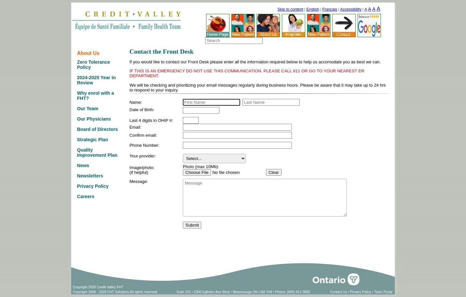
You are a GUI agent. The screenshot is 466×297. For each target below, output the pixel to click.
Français (329, 9)
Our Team (87, 108)
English (312, 9)
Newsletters (90, 175)
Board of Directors (97, 129)
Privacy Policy (93, 186)
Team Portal (383, 292)
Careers (85, 196)
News (83, 165)
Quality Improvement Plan (97, 152)
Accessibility (350, 9)
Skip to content (290, 9)
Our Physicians (94, 119)
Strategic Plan (92, 139)
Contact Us (338, 292)
